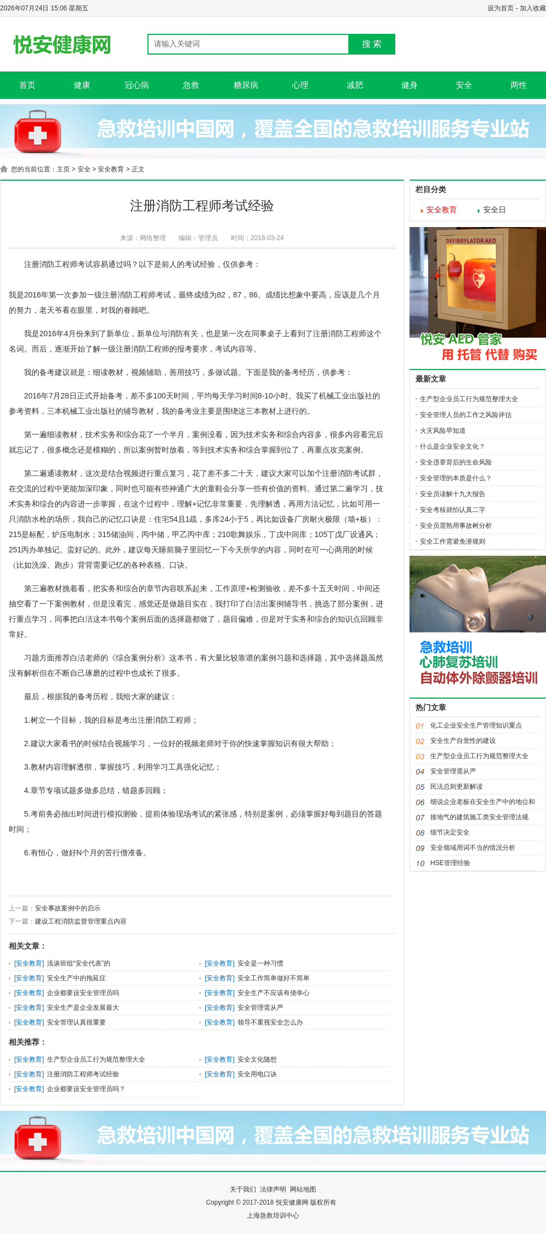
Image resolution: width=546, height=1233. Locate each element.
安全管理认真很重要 (76, 1022)
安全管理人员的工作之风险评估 (466, 415)
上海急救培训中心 (273, 1215)
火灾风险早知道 (443, 430)
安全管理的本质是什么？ (456, 478)
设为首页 (501, 8)
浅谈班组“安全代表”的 (78, 963)
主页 (63, 169)
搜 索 (372, 44)
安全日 (494, 210)
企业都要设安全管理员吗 (83, 993)
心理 (300, 85)
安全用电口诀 (257, 1074)
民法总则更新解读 (456, 786)
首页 (27, 85)
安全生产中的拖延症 (76, 978)
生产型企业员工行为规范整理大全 (96, 1059)
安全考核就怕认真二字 (452, 510)
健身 (409, 85)
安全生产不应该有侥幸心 (274, 993)
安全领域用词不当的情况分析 (472, 847)
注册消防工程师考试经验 (83, 1074)
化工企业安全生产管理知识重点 (476, 725)
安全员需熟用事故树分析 (456, 525)
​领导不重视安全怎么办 (270, 1022)
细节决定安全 (450, 832)
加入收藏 (533, 8)
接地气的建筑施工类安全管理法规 (479, 817)
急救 (191, 85)
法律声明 (273, 1189)
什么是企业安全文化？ (452, 446)
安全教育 (111, 169)
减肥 (355, 85)
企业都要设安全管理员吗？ (86, 1089)
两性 (519, 85)
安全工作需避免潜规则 (452, 541)
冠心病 (136, 85)
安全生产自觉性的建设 (463, 740)
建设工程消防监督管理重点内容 (81, 921)
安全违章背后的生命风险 (456, 462)
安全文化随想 (257, 1059)
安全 (464, 85)
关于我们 (243, 1189)
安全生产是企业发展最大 (83, 1007)
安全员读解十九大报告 (452, 494)
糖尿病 (246, 85)
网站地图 (303, 1189)
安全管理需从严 (260, 1007)
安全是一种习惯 (260, 963)
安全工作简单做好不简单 (274, 978)
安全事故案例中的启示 (67, 908)
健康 (82, 85)
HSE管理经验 (450, 863)
